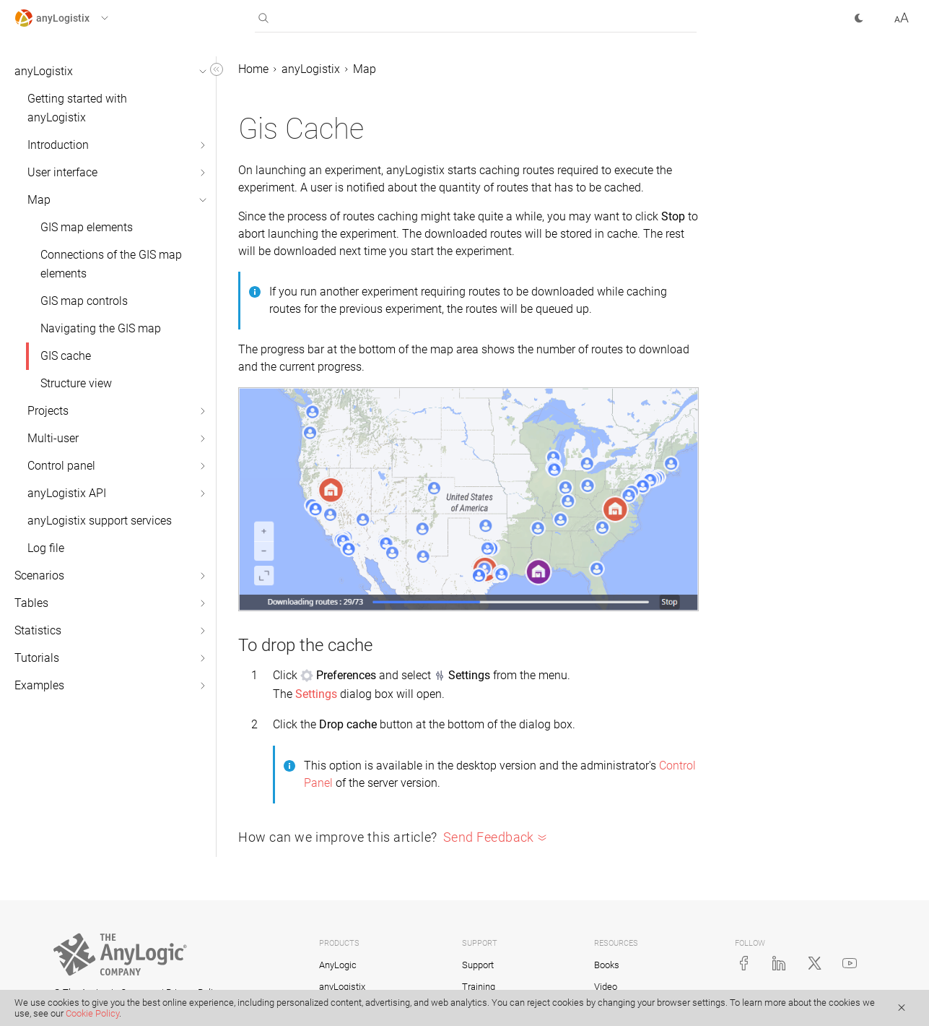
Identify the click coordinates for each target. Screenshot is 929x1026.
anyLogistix (43, 71)
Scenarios (39, 575)
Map (39, 200)
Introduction (58, 145)
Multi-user (53, 438)
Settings (316, 694)
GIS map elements (86, 227)
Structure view (76, 383)
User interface (62, 172)
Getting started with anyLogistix (77, 108)
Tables (31, 603)
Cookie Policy (92, 1013)
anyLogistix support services (99, 520)
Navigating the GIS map (100, 328)
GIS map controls (84, 301)
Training (478, 986)
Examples (39, 685)
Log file (45, 548)
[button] (74, 18)
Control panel (61, 466)
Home (253, 69)
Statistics (37, 630)
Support (478, 965)
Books (606, 965)
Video (605, 986)
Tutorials (36, 658)
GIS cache (65, 356)
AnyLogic (338, 965)
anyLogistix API (66, 493)
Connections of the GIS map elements (111, 264)
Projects (48, 411)
